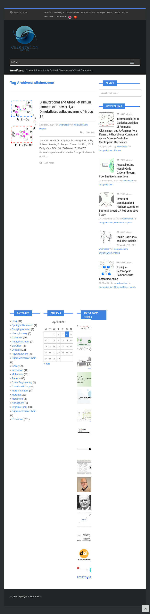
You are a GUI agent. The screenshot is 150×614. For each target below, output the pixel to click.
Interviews (72, 12)
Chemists (58, 12)
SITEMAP (61, 16)
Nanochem (18, 402)
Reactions (113, 12)
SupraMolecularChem (24, 357)
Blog (125, 12)
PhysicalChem (20, 353)
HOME (48, 12)
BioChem (17, 345)
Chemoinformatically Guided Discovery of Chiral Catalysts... (59, 70)
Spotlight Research (22, 325)
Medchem (119, 222)
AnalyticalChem (20, 341)
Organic (16, 349)
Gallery (50, 16)
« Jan (47, 363)
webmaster (64, 125)
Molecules (88, 12)
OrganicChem (105, 253)
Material (16, 394)
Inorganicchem (80, 125)
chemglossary (19, 333)
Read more (46, 162)
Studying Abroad (21, 329)
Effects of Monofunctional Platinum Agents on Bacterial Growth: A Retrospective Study (119, 206)
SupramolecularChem (24, 411)
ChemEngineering (22, 382)
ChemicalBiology (21, 386)
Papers (101, 12)
